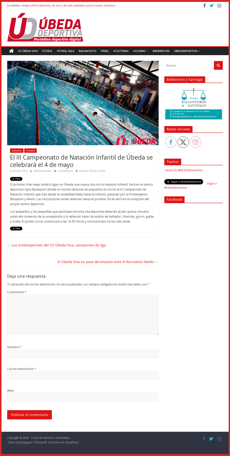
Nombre (14, 347)
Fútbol (47, 51)
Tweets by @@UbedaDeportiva (183, 170)
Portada (30, 150)
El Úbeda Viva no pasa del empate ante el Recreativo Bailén (108, 261)
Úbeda (101, 170)
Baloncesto (87, 51)
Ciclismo (139, 51)
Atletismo (121, 51)
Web (10, 391)
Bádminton (161, 51)
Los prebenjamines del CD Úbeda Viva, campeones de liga (56, 245)
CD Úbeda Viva (28, 51)
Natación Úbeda (88, 170)
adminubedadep (42, 170)
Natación (17, 150)
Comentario (17, 292)
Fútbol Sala (65, 51)
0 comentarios (63, 170)
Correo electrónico (21, 369)
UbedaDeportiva (185, 51)
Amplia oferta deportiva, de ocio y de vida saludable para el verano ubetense (68, 5)
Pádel (105, 51)
